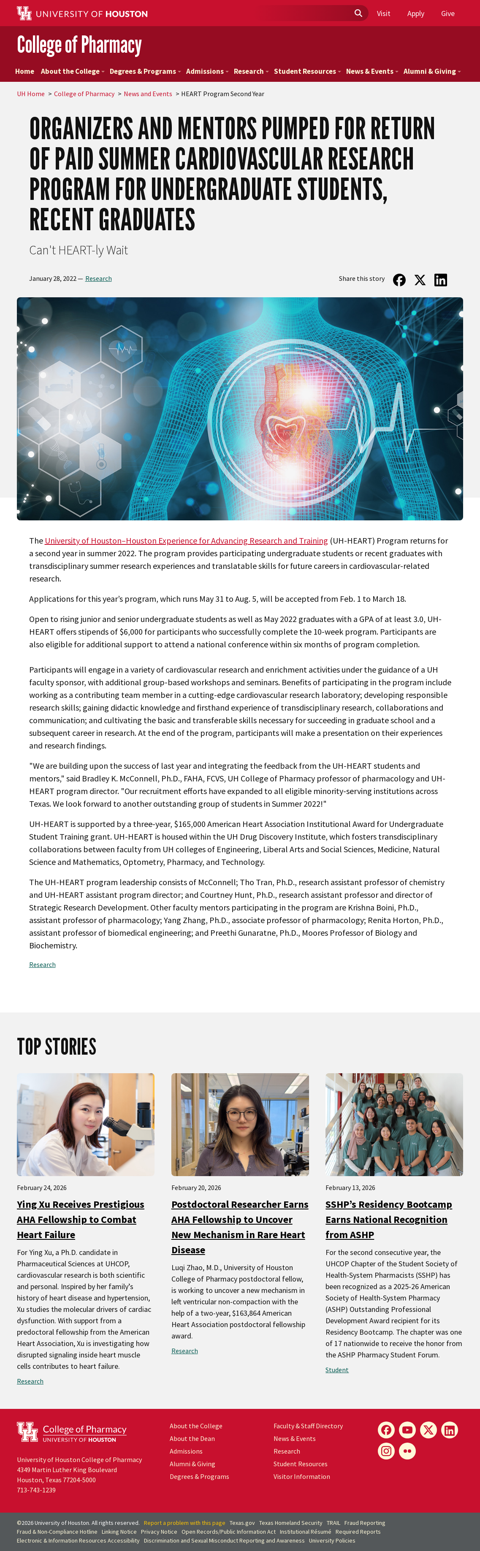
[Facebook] (386, 1430)
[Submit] (358, 13)
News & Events (372, 71)
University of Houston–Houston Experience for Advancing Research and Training (186, 540)
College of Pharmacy (79, 44)
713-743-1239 (36, 1490)
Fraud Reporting (364, 1523)
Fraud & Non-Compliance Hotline (57, 1531)
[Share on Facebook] (399, 280)
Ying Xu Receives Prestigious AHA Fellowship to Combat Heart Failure (80, 1219)
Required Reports (358, 1531)
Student (337, 1369)
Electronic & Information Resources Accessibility (78, 1540)
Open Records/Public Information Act (229, 1531)
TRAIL (333, 1523)
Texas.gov (242, 1523)
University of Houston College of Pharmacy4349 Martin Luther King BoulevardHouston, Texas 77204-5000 (79, 1469)
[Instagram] (386, 1451)
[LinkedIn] (449, 1430)
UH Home (31, 93)
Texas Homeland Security (291, 1523)
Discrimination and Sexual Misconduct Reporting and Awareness (224, 1540)
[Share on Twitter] (419, 280)
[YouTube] (407, 1430)
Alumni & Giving (432, 71)
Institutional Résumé (305, 1531)
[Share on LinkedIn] (440, 280)
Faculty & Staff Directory (308, 1426)
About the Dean (192, 1438)
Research (251, 71)
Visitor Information (302, 1476)
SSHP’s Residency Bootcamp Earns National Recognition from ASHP (388, 1219)
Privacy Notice (159, 1531)
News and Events (148, 93)
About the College (73, 71)
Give (448, 13)
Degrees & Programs (145, 71)
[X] (428, 1430)
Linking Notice (119, 1531)
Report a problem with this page (184, 1523)
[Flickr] (407, 1451)
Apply (415, 13)
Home (24, 71)
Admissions (207, 71)
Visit (384, 13)
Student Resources (307, 71)
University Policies (332, 1540)
